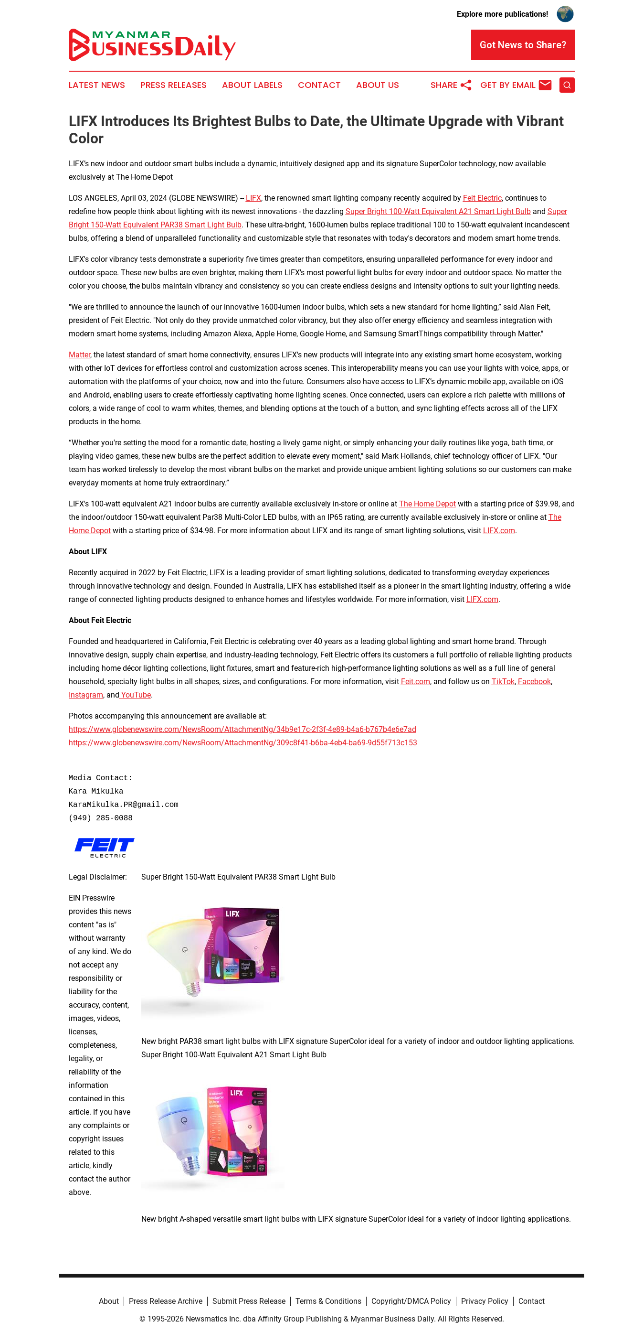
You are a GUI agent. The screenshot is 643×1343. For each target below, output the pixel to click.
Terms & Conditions (328, 1301)
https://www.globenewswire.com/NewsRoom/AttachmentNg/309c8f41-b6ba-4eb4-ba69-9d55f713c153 (243, 742)
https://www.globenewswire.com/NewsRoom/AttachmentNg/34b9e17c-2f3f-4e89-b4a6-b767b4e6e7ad (242, 729)
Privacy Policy (484, 1301)
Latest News (97, 85)
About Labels (252, 85)
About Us (377, 85)
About (109, 1301)
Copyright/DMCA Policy (411, 1301)
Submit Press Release (248, 1301)
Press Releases (173, 85)
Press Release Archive (165, 1301)
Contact (319, 85)
